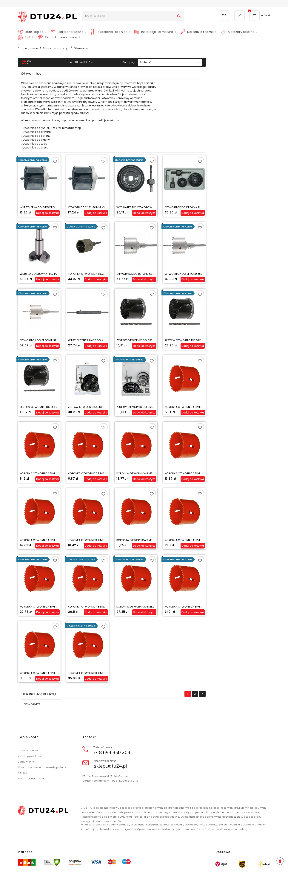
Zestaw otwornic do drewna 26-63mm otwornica (217, 340)
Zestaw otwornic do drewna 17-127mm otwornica (217, 407)
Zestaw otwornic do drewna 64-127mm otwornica (169, 407)
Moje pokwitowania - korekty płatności (43, 753)
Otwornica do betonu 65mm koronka (256, 274)
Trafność (234, 62)
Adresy (22, 758)
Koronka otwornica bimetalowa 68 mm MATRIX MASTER (171, 673)
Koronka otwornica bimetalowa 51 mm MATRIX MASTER (170, 606)
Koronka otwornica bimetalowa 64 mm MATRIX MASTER (122, 673)
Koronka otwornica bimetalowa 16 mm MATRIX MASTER (122, 473)
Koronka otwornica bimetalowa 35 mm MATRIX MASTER (219, 540)
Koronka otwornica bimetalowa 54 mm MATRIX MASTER (219, 606)
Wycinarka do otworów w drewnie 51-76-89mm (215, 207)
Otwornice (29, 62)
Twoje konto (28, 722)
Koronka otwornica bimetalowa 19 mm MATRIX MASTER (170, 473)
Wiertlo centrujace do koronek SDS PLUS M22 (164, 340)
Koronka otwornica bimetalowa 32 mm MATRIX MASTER (171, 540)
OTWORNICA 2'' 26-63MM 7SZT (152, 207)
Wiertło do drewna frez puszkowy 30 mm (113, 274)
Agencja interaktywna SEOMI (155, 869)
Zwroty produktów (29, 741)
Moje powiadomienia (32, 764)
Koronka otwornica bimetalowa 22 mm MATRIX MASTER (219, 473)
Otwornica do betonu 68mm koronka (208, 274)
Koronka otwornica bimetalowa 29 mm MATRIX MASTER (122, 540)
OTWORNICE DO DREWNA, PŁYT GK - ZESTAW (257, 207)
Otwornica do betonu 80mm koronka (111, 340)
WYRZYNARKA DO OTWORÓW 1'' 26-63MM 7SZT (114, 207)
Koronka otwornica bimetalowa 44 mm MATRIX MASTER (122, 606)
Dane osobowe (28, 736)
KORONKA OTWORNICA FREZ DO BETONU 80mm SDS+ (166, 274)
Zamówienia (26, 747)
